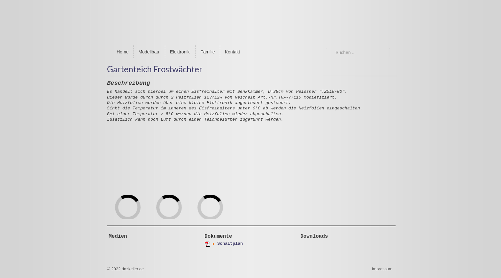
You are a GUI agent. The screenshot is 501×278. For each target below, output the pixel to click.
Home (122, 51)
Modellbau (148, 51)
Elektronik (179, 51)
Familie (207, 51)
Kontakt (232, 51)
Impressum (382, 268)
